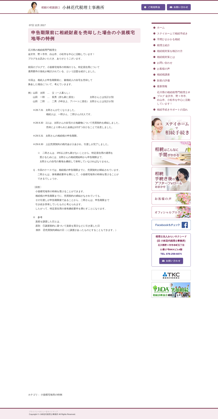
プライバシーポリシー (37, 412)
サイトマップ (53, 412)
